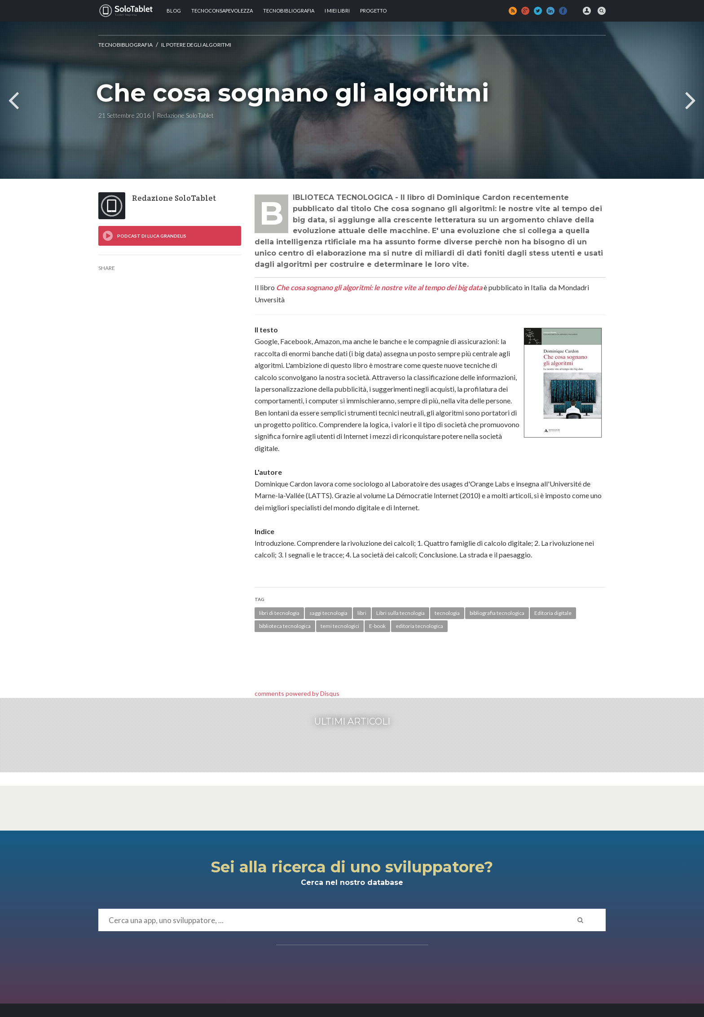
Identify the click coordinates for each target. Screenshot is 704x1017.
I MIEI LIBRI (337, 10)
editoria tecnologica (419, 626)
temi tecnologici (340, 626)
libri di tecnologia (279, 613)
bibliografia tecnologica (497, 613)
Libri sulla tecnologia (400, 613)
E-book (377, 626)
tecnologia (447, 613)
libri (361, 613)
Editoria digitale (553, 613)
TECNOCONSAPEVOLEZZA (222, 10)
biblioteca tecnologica (285, 626)
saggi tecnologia (328, 613)
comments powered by (297, 693)
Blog (174, 10)
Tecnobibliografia (288, 10)
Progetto (373, 10)
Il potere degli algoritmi (196, 44)
